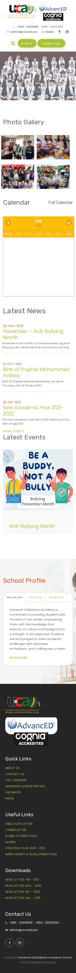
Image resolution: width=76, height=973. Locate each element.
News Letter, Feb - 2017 (22, 880)
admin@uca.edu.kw (24, 32)
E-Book (27, 43)
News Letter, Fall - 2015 (23, 898)
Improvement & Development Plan (31, 854)
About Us (12, 768)
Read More (19, 657)
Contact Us (14, 774)
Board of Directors (21, 836)
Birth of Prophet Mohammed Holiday (36, 372)
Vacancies (13, 792)
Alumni (10, 842)
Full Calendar (60, 202)
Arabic (49, 32)
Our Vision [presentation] (35, 597)
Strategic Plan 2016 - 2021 (25, 848)
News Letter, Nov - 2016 (23, 886)
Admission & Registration (25, 786)
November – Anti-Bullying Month (33, 334)
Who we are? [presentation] (14, 597)
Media (9, 798)
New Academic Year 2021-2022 (33, 410)
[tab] (14, 597)
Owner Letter (15, 830)
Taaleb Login (51, 43)
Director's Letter (18, 824)
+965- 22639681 (28, 26)
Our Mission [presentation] (56, 597)
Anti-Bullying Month (32, 526)
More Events (14, 431)
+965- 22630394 (52, 26)
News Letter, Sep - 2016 (22, 892)
